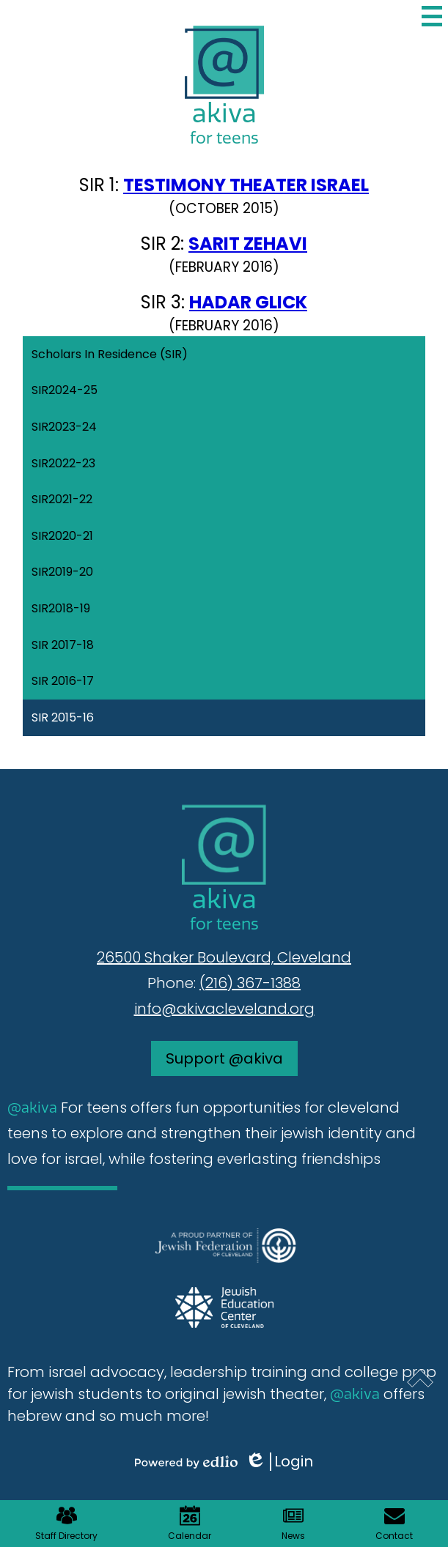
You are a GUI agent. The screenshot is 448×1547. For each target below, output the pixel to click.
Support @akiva (224, 1058)
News (293, 1523)
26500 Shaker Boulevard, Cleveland (224, 957)
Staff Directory (66, 1523)
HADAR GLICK (248, 302)
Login (279, 1462)
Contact (394, 1523)
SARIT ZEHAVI (247, 243)
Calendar (189, 1523)
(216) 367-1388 (250, 983)
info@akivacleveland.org (224, 1008)
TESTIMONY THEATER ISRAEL (246, 185)
